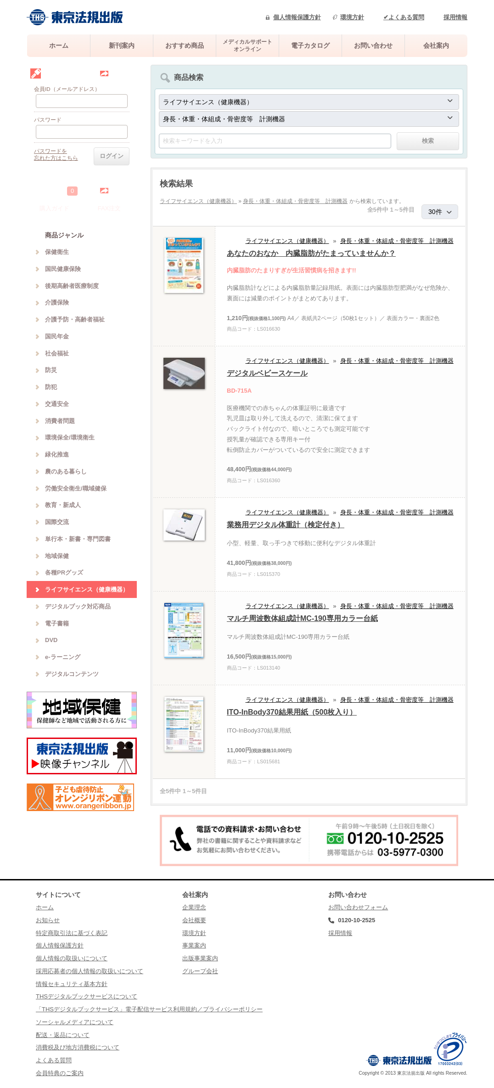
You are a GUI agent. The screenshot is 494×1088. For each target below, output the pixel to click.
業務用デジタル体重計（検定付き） (285, 525)
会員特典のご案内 (60, 1073)
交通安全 (57, 403)
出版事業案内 (200, 958)
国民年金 (57, 336)
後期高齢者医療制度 (72, 285)
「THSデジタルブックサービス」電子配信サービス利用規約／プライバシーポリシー (149, 1009)
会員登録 (121, 73)
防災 (51, 369)
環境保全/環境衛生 (70, 437)
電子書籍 (57, 623)
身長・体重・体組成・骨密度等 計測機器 (295, 201)
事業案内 (194, 945)
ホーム (58, 45)
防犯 (51, 386)
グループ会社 (200, 971)
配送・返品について (63, 1035)
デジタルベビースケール (267, 373)
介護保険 (57, 302)
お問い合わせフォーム (358, 907)
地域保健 (57, 555)
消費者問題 (60, 420)
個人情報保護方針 (297, 17)
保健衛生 (57, 251)
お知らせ (48, 920)
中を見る (121, 190)
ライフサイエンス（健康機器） (198, 201)
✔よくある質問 (403, 17)
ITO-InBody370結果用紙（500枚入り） (292, 712)
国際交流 (57, 522)
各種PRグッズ (64, 572)
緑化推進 (57, 454)
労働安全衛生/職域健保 (76, 488)
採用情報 (455, 17)
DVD (51, 640)
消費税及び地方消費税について (77, 1047)
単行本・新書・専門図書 (78, 539)
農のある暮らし (66, 471)
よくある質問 (54, 1060)
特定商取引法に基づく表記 (71, 933)
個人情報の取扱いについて (71, 958)
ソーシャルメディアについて (74, 1022)
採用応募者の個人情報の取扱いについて (89, 971)
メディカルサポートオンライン (247, 45)
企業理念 (194, 907)
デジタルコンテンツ (72, 674)
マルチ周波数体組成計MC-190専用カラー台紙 (302, 618)
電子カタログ (310, 45)
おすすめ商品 (184, 45)
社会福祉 (57, 353)
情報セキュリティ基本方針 (71, 984)
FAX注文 (109, 208)
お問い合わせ (373, 45)
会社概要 (194, 920)
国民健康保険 (63, 268)
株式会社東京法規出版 (75, 17)
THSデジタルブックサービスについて (86, 996)
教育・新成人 (63, 505)
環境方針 (352, 17)
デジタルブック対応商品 (78, 606)
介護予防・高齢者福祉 (75, 319)
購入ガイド (54, 208)
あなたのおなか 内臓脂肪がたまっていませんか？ (311, 253)
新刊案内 (122, 45)
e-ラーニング (62, 657)
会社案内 (436, 45)
